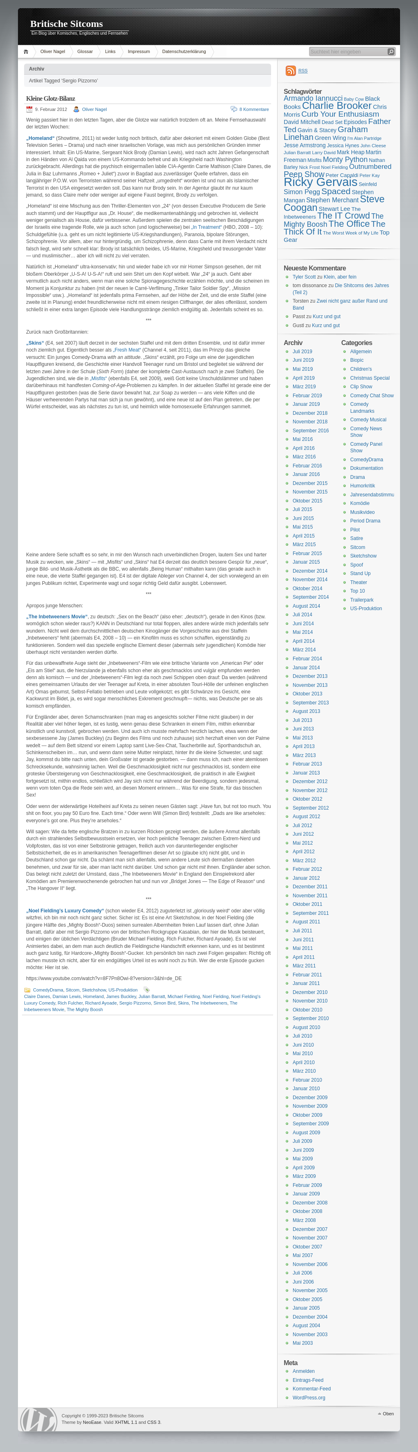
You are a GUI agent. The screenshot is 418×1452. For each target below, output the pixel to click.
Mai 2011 (303, 948)
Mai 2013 (303, 738)
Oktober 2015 (307, 501)
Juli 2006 (302, 1273)
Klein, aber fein (340, 277)
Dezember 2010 (310, 992)
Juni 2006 (303, 1282)
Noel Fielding (215, 996)
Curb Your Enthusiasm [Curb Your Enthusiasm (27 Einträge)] (340, 114)
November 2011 (310, 896)
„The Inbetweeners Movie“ (57, 617)
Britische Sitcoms (66, 23)
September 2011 (311, 913)
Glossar (85, 51)
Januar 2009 (306, 1194)
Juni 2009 (303, 1150)
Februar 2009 (307, 1185)
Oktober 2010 (307, 1010)
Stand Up (360, 573)
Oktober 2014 (307, 588)
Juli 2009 (302, 1141)
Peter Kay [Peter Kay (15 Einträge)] (370, 175)
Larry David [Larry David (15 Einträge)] (324, 152)
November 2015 (310, 492)
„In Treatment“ (206, 227)
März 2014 (304, 650)
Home (27, 51)
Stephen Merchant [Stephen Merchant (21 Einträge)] (332, 200)
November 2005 (310, 1290)
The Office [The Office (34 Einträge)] (349, 224)
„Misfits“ (98, 378)
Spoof (356, 565)
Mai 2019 (303, 369)
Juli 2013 (302, 720)
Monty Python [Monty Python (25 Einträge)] (345, 159)
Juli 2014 (302, 615)
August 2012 (306, 816)
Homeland (93, 996)
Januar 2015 (306, 562)
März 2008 (304, 1220)
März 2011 (304, 966)
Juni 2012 (303, 834)
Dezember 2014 (310, 571)
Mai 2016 (303, 439)
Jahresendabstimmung (375, 495)
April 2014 (304, 641)
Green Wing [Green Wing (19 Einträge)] (330, 138)
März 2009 (304, 1176)
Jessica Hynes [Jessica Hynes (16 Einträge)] (343, 145)
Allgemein (361, 351)
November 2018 (310, 422)
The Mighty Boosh (85, 1009)
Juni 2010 (303, 1045)
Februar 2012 (307, 869)
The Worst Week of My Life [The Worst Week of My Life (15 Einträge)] (350, 232)
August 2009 (306, 1132)
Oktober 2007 (307, 1247)
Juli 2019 (302, 351)
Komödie (359, 503)
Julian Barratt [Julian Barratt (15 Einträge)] (297, 152)
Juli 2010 (302, 1036)
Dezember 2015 (310, 483)
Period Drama (365, 521)
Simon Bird (164, 1002)
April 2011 (304, 957)
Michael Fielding (183, 996)
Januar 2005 (306, 1308)
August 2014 (306, 606)
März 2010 (304, 1071)
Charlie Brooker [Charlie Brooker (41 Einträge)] (337, 105)
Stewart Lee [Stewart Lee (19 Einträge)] (334, 209)
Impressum (139, 51)
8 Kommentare (254, 109)
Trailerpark (362, 600)
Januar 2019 (306, 404)
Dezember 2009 (310, 1097)
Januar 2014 (306, 668)
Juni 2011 (303, 940)
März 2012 (304, 860)
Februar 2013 (307, 764)
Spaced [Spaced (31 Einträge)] (336, 191)
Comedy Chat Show (372, 395)
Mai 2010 (303, 1053)
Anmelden (304, 1371)
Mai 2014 (303, 632)
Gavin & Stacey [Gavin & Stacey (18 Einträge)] (317, 130)
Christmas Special (370, 378)
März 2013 (304, 755)
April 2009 (304, 1168)
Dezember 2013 (310, 676)
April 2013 (304, 746)
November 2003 (310, 1334)
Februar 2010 (307, 1080)
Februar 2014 (307, 659)
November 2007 (310, 1238)
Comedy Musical (368, 420)
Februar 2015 (307, 553)
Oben (388, 1413)
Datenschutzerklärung (184, 51)
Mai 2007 (303, 1255)
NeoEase (92, 1422)
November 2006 (310, 1264)
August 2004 (306, 1325)
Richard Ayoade (101, 1002)
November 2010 (310, 1001)
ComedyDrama (48, 989)
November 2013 (310, 685)
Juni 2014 (303, 623)
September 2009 (311, 1124)
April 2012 (304, 851)
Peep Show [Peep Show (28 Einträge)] (304, 174)
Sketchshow (94, 989)
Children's (361, 369)
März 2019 (304, 387)
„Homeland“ (40, 138)
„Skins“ (35, 343)
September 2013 (311, 703)
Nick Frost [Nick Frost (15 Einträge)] (309, 167)
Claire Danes (37, 996)
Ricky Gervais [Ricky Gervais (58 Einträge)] (321, 181)
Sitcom (73, 989)
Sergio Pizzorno (135, 1002)
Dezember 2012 (310, 781)
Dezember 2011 (310, 887)
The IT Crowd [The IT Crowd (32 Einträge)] (343, 216)
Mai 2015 (303, 527)
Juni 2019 (303, 360)
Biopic (357, 360)
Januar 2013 (306, 773)
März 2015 (304, 544)
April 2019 (304, 378)
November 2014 (310, 579)
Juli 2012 (302, 825)
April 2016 (304, 448)
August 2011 (306, 922)
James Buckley (121, 996)
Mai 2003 (303, 1343)
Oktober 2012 (307, 799)
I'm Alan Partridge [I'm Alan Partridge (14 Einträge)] (364, 138)
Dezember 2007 (310, 1229)
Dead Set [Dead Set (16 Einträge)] (332, 122)
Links (110, 51)
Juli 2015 (302, 509)
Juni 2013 (303, 729)
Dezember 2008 (310, 1203)
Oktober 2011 (307, 904)
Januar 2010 (306, 1088)
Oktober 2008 (307, 1211)
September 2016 (311, 431)
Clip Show (361, 387)
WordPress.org (309, 1398)
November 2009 (310, 1106)
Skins (183, 1002)
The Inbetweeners (209, 1002)
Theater (358, 582)
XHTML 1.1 (126, 1422)
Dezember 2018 (310, 413)
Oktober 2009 (307, 1115)
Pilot (355, 530)
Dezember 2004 (310, 1317)
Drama (357, 477)
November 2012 (310, 790)
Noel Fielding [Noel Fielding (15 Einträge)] (334, 167)
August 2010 (306, 1027)
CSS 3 (153, 1422)
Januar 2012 (306, 878)
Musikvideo (362, 512)
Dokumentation (366, 468)
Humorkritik (362, 486)
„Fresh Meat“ (127, 350)
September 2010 (311, 1018)
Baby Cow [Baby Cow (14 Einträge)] (354, 99)
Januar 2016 (306, 474)
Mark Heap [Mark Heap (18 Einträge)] (351, 152)
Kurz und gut (326, 316)
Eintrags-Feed (308, 1380)
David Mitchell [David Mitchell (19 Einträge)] (302, 122)
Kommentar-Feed (312, 1389)
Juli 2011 (302, 931)
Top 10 (357, 591)
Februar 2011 (307, 975)
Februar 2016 (307, 466)
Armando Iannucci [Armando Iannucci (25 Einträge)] (313, 98)
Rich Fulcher (70, 1002)
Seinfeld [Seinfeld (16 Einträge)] (368, 184)
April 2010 (304, 1062)
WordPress (39, 1419)
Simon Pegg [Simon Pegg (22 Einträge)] (302, 191)
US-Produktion (123, 989)
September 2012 (311, 808)
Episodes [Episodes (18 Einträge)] (355, 122)
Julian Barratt (151, 996)
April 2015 (304, 536)
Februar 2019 (307, 395)
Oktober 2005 (307, 1299)
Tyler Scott (304, 277)
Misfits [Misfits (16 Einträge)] (314, 160)
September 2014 (311, 597)
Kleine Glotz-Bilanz (50, 98)
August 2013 (306, 711)
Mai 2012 (303, 843)
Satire (356, 538)
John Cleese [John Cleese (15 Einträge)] (373, 145)
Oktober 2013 (307, 694)
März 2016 (304, 457)
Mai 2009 (303, 1159)
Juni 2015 (303, 518)
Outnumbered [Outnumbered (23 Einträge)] (370, 166)
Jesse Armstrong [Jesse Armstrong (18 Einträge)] (305, 145)
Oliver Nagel (52, 51)
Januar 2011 (306, 983)
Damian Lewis (67, 996)
